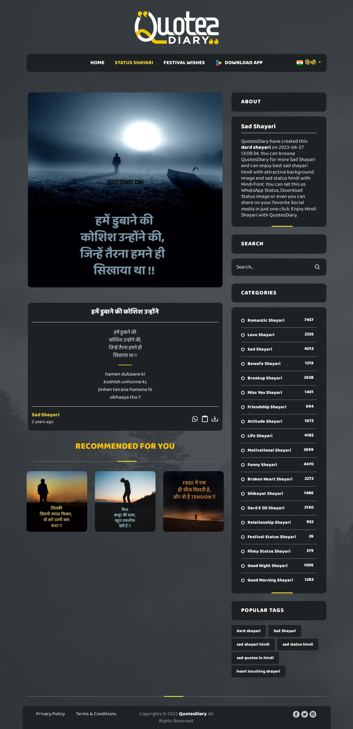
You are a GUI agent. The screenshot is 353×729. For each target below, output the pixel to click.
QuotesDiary (192, 714)
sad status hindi (297, 644)
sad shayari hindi (253, 644)
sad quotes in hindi (255, 658)
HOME (97, 63)
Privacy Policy (50, 714)
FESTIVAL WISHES (184, 63)
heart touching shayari (258, 671)
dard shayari (249, 631)
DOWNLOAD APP (239, 63)
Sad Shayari (46, 415)
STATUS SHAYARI (134, 63)
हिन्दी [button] (307, 63)
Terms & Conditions (96, 714)
